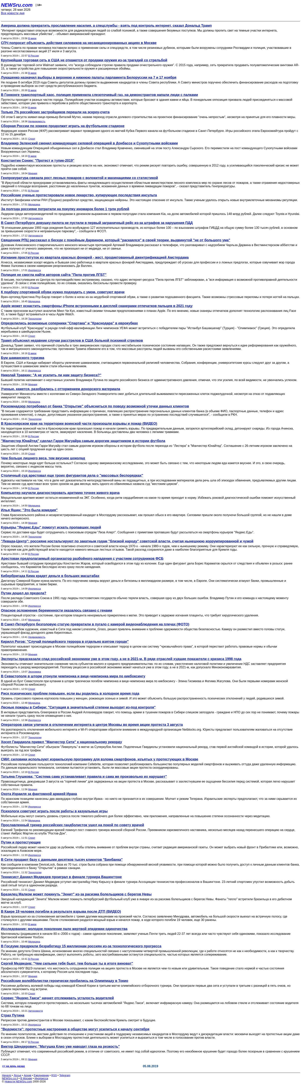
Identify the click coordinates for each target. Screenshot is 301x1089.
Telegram (64, 1075)
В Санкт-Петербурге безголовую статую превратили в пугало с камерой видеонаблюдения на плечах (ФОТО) (95, 624)
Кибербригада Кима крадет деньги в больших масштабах (50, 576)
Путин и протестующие (21, 842)
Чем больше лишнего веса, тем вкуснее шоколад (43, 458)
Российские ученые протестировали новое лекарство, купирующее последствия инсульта (79, 195)
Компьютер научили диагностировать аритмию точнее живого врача (60, 493)
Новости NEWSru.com (18, 1081)
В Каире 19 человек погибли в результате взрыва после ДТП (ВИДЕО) (61, 911)
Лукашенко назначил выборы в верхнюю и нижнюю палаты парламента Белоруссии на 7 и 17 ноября (88, 77)
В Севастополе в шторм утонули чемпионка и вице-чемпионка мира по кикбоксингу (73, 676)
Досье (17, 1075)
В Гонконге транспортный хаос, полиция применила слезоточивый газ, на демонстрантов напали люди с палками (99, 95)
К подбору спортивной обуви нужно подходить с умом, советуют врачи (63, 292)
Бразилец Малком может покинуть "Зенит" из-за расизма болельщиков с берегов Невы (76, 894)
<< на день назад (13, 1066)
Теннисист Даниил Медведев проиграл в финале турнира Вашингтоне (61, 877)
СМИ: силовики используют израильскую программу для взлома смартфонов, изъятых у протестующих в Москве (99, 759)
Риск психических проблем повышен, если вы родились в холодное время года (70, 693)
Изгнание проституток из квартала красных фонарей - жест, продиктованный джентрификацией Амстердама (95, 257)
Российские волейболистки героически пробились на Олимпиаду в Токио (64, 981)
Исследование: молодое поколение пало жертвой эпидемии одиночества (64, 929)
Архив (27, 1075)
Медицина (34, 204)
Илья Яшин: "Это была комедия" (29, 510)
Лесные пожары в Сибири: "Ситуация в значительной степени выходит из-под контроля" (78, 707)
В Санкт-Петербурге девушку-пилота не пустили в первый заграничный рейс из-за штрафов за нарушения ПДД (97, 223)
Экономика (34, 671)
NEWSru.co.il (10, 1078)
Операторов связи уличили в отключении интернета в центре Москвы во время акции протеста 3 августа (92, 725)
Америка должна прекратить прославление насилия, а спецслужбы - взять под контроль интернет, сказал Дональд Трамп (106, 25)
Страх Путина (12, 1015)
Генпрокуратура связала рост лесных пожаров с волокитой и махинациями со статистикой (79, 178)
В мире (32, 38)
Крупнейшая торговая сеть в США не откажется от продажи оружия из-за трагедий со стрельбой (84, 60)
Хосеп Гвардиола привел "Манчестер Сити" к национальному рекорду (61, 742)
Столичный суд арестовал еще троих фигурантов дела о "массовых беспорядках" (72, 475)
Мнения (32, 173)
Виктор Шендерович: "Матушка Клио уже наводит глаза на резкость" (60, 1046)
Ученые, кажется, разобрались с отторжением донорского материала (60, 389)
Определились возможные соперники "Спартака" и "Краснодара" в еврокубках (69, 323)
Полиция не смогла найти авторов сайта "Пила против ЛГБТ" (54, 275)
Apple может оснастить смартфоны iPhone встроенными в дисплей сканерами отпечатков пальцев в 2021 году (97, 306)
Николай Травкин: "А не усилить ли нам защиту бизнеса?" (51, 375)
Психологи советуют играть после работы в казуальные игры (54, 811)
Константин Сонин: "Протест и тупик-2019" (37, 160)
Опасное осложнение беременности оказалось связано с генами (56, 610)
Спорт (31, 138)
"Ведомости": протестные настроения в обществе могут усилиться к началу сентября (75, 1029)
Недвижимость (36, 121)
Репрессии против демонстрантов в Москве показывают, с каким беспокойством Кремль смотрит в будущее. (78, 1020)
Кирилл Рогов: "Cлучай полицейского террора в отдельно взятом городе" (65, 642)
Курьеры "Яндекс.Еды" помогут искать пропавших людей (51, 527)
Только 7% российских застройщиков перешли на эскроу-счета (55, 112)
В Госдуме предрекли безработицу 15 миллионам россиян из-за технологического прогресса (81, 946)
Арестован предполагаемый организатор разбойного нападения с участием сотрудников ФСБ (82, 558)
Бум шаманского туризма (22, 358)
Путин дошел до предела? (23, 593)
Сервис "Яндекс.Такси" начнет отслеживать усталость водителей (57, 998)
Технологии (34, 318)
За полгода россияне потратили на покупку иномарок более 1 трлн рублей (65, 209)
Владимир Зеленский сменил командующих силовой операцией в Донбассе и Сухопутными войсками (89, 143)
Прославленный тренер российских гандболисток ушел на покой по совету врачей (72, 825)
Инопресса (34, 270)
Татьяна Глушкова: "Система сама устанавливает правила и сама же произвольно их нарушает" (84, 776)
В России (33, 55)
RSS (54, 1075)
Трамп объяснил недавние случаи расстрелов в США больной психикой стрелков (72, 340)
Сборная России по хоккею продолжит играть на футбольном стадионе (62, 126)
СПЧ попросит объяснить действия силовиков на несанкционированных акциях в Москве (79, 43)
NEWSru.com (17, 5)
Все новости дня (13, 13)
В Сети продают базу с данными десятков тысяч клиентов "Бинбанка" (62, 860)
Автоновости (35, 218)
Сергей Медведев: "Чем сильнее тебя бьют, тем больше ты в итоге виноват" (67, 963)
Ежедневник (41, 1075)
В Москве (26, 1078)
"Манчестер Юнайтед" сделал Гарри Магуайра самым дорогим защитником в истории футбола (83, 441)
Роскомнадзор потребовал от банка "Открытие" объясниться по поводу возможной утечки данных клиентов (95, 406)
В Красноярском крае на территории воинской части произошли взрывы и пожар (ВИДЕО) (79, 423)
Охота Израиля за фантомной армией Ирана (39, 794)
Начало (6, 1075)
